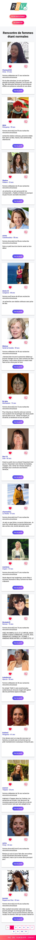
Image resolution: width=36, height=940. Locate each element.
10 (22, 931)
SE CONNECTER (18, 22)
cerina (4, 843)
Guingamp (5, 127)
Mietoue (5, 346)
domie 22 (5, 291)
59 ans (13, 127)
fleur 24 (5, 456)
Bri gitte (5, 401)
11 (26, 931)
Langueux (5, 293)
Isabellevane (6, 677)
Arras (4, 72)
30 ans (11, 679)
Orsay (4, 845)
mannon (5, 788)
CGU (13, 937)
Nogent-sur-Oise (7, 900)
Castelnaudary (7, 237)
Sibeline (5, 180)
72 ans (13, 403)
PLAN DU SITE (21, 937)
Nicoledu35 (6, 622)
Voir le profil (18, 91)
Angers (4, 569)
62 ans (9, 845)
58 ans (15, 237)
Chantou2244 (7, 70)
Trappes (5, 790)
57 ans (9, 72)
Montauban (6, 403)
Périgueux (5, 734)
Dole (3, 458)
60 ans (9, 458)
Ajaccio (4, 679)
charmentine (6, 512)
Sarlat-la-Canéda (8, 348)
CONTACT (31, 937)
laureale (5, 898)
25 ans (11, 182)
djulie (4, 125)
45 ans (17, 900)
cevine (4, 236)
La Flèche (5, 514)
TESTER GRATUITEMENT (18, 16)
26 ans (11, 790)
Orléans (5, 182)
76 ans (11, 624)
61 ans (12, 734)
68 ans (12, 293)
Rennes (4, 624)
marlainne (5, 567)
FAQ (9, 937)
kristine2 (5, 733)
